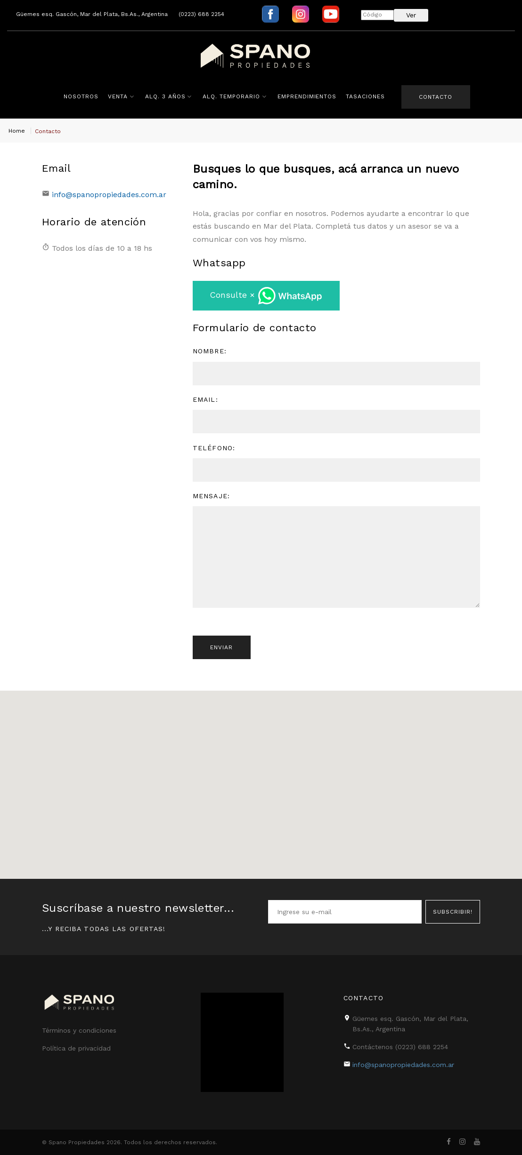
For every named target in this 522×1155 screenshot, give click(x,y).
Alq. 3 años (164, 96)
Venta (117, 96)
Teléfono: (214, 449)
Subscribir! (453, 911)
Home (16, 130)
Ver (411, 15)
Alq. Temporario (230, 96)
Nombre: (210, 352)
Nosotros (80, 96)
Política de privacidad (76, 1048)
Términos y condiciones (79, 1030)
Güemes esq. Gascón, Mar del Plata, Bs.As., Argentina (92, 14)
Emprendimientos (306, 96)
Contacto (435, 97)
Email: (205, 400)
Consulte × (266, 296)
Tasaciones (364, 96)
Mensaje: (211, 497)
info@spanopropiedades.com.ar (109, 194)
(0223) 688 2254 (201, 14)
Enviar (222, 649)
